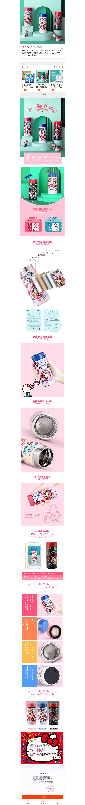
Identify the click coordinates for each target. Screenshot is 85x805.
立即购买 (42, 797)
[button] (42, 43)
